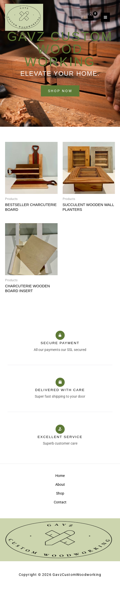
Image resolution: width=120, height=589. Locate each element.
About (60, 484)
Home (60, 476)
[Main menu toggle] (105, 17)
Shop (60, 493)
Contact (60, 502)
